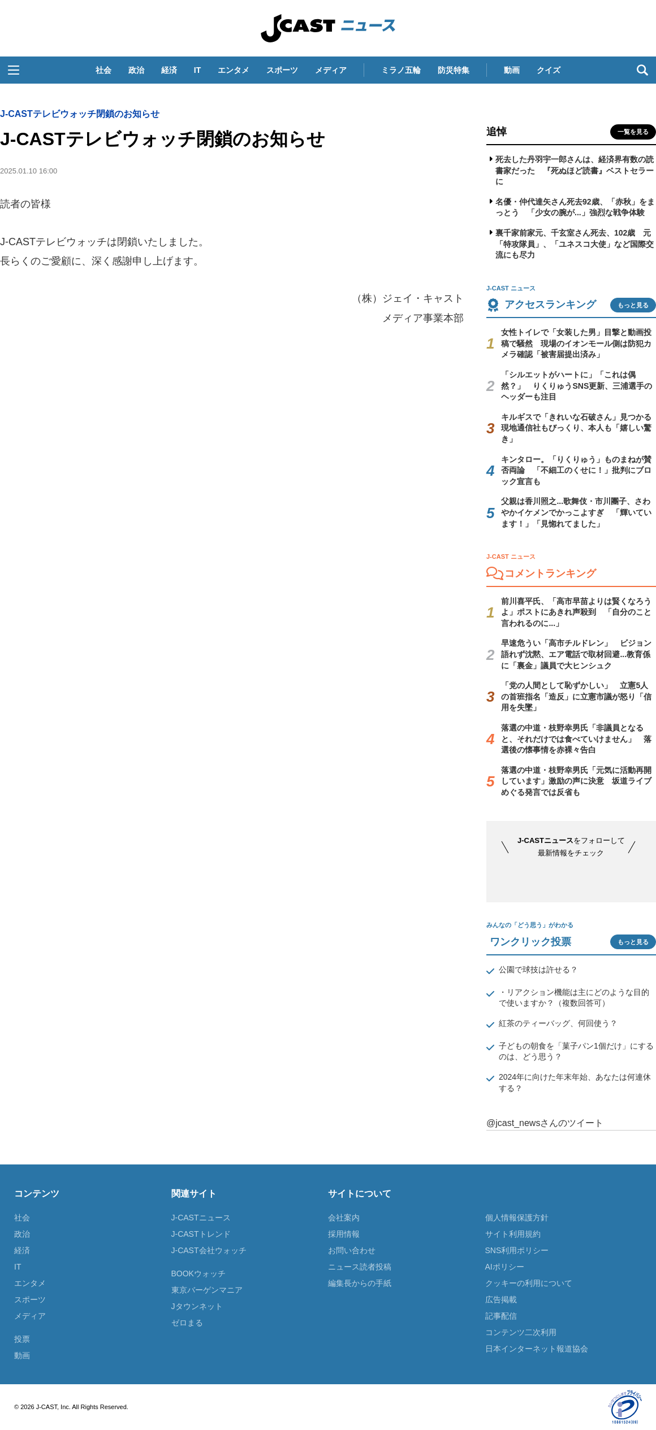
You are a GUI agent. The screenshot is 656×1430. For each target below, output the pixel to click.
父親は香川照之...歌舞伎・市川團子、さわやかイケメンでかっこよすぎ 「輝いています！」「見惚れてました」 (576, 512)
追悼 (496, 131)
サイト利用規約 (513, 1233)
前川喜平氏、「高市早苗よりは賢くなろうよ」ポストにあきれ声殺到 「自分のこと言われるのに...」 (576, 612)
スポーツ (282, 70)
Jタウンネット (197, 1306)
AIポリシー (504, 1266)
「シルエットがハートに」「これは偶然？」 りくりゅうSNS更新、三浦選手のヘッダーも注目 (576, 385)
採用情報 (344, 1233)
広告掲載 (501, 1299)
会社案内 (344, 1217)
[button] (13, 70)
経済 (169, 70)
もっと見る (633, 305)
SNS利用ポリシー (517, 1250)
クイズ (548, 70)
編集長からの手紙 (359, 1283)
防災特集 (453, 70)
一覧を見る (633, 131)
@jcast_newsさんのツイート (544, 1123)
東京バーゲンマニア (207, 1289)
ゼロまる (187, 1322)
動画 (512, 70)
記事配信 (501, 1315)
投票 (22, 1339)
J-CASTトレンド (201, 1233)
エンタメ (233, 70)
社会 (103, 70)
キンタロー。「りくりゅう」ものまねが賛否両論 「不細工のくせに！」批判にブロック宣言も (576, 470)
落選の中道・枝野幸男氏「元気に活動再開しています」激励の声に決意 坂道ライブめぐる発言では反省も (576, 781)
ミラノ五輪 (401, 70)
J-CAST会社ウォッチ (209, 1250)
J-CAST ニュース (328, 28)
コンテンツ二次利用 (520, 1332)
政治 (136, 70)
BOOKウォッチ (198, 1273)
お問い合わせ (352, 1250)
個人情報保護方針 (517, 1217)
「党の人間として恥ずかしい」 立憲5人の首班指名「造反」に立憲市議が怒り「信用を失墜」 (576, 696)
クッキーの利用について (528, 1283)
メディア (331, 70)
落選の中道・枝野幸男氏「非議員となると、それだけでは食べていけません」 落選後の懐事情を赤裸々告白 (576, 738)
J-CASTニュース (201, 1217)
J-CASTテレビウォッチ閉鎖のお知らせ (79, 114)
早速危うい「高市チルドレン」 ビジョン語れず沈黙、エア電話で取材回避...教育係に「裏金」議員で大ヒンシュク (576, 654)
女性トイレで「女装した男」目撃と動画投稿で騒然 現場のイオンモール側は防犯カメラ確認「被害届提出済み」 (576, 343)
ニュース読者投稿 (359, 1266)
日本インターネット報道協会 (536, 1348)
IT (197, 70)
